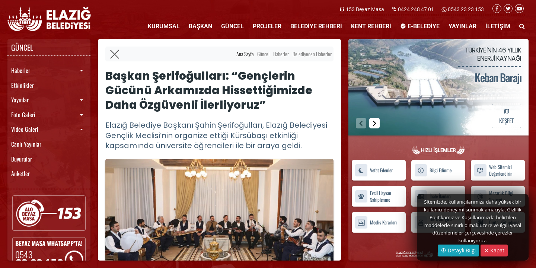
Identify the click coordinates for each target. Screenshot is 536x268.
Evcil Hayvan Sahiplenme (373, 196)
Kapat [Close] (494, 250)
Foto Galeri (23, 114)
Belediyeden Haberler (312, 54)
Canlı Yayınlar (26, 144)
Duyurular (21, 158)
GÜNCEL (232, 26)
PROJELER (267, 26)
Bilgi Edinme (433, 170)
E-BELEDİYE (420, 26)
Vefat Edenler (374, 170)
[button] (374, 123)
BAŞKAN (200, 26)
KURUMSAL (164, 26)
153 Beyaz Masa (365, 9)
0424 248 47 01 (416, 9)
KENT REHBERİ (371, 26)
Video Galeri (24, 129)
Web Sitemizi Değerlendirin (493, 170)
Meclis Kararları (376, 222)
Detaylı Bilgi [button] (458, 250)
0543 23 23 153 (465, 9)
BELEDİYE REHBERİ (316, 26)
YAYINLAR (462, 26)
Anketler (20, 173)
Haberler (20, 70)
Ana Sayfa (244, 54)
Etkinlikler (22, 85)
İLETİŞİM (497, 26)
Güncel (263, 54)
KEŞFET (506, 115)
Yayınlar (20, 99)
